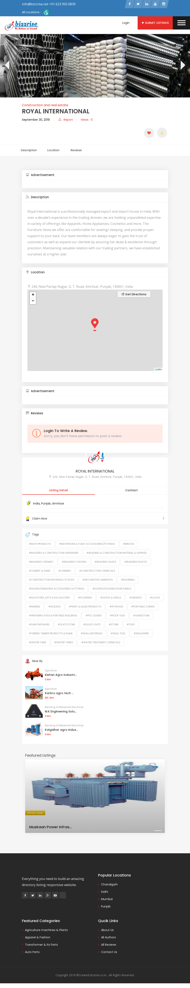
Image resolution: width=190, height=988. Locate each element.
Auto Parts (32, 952)
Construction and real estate (45, 105)
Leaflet (158, 370)
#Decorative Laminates (97, 580)
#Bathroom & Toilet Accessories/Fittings (87, 544)
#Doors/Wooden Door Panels (111, 589)
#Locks (155, 598)
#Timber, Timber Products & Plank (51, 634)
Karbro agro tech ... (59, 693)
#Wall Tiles (118, 634)
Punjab (46, 504)
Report (65, 120)
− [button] (33, 302)
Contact (131, 491)
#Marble (34, 607)
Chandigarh (109, 885)
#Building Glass (105, 562)
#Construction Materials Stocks (51, 580)
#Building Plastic (135, 562)
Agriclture (51, 671)
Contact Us (109, 952)
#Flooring (85, 598)
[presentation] (6, 66)
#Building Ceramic (41, 562)
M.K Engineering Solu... (61, 712)
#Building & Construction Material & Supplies (116, 553)
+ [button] (33, 296)
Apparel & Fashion (37, 938)
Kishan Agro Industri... (61, 675)
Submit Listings (155, 23)
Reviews (76, 151)
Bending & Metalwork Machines (64, 707)
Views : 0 (87, 120)
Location (53, 151)
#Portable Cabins (143, 607)
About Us (107, 930)
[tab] (95, 176)
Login (126, 23)
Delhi (104, 892)
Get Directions (134, 295)
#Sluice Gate (91, 625)
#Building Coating (74, 562)
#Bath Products (40, 544)
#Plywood (116, 607)
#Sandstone (141, 616)
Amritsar (58, 504)
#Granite (135, 598)
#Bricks (128, 544)
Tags (32, 535)
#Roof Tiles (117, 616)
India (36, 504)
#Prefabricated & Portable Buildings (53, 616)
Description (29, 151)
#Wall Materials (92, 634)
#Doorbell (128, 580)
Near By (34, 661)
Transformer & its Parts (41, 945)
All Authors (108, 938)
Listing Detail (58, 491)
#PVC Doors (93, 616)
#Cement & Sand (39, 571)
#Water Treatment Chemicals (100, 642)
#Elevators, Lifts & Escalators (49, 598)
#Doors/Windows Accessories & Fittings (56, 589)
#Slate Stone (66, 625)
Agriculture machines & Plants (46, 930)
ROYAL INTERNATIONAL (95, 471)
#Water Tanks (63, 642)
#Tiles (131, 625)
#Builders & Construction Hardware (53, 553)
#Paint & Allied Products (85, 607)
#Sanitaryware (39, 625)
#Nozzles (54, 607)
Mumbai (107, 899)
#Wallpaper (141, 634)
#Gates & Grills (110, 598)
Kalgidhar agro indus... (61, 730)
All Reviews (108, 945)
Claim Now (95, 519)
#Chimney (64, 571)
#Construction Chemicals (97, 571)
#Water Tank (37, 642)
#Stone (114, 625)
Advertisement (40, 175)
